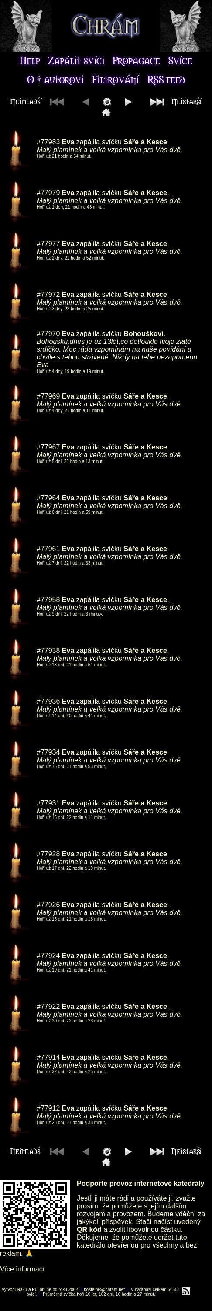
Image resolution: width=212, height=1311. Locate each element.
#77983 (48, 142)
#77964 (48, 498)
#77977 (48, 243)
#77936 (48, 701)
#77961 (48, 548)
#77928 (48, 854)
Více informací (22, 1269)
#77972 (48, 294)
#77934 (48, 752)
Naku (22, 1289)
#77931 (48, 803)
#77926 (48, 904)
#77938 (48, 650)
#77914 (48, 1057)
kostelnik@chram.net (104, 1289)
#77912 (48, 1108)
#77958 (48, 599)
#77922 (48, 1006)
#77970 (48, 333)
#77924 (48, 955)
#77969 (48, 396)
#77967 (48, 447)
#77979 (48, 192)
